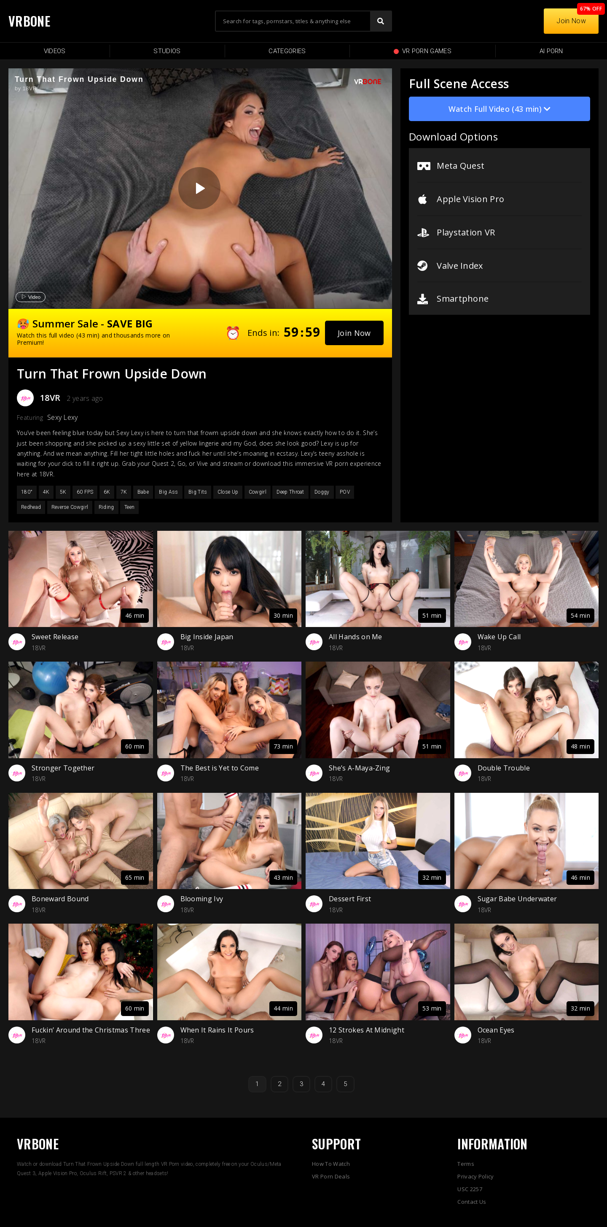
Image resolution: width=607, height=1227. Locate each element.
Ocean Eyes (496, 1030)
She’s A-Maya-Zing (359, 768)
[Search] (380, 21)
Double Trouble (504, 768)
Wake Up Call (499, 636)
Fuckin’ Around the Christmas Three (91, 1030)
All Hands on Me (355, 636)
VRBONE (29, 20)
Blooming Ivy (201, 898)
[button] (354, 333)
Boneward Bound (60, 898)
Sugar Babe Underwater (517, 898)
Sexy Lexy (62, 417)
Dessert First (350, 898)
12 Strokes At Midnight (366, 1030)
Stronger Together (63, 768)
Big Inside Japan (207, 636)
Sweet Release (55, 636)
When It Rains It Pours (217, 1030)
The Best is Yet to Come (219, 768)
